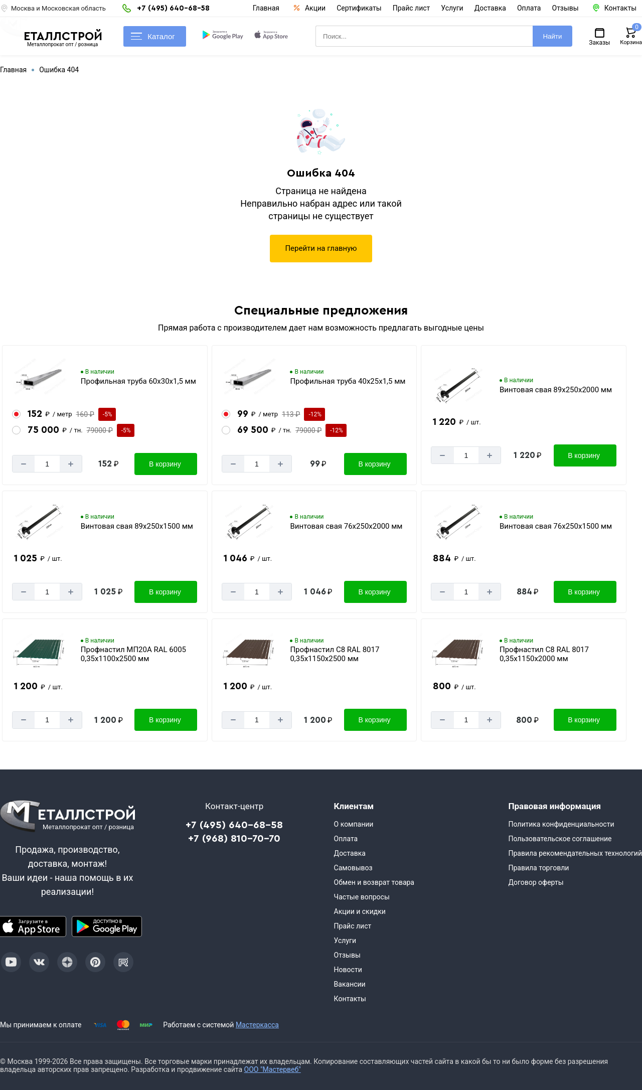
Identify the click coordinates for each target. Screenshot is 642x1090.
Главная (266, 8)
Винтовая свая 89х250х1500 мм (137, 526)
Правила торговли (538, 868)
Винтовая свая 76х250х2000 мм (346, 526)
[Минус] (24, 463)
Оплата (529, 8)
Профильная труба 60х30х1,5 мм (138, 381)
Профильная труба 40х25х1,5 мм (347, 381)
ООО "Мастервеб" (272, 1069)
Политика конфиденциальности (561, 824)
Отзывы (565, 8)
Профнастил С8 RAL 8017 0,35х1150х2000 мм (544, 654)
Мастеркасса (257, 1025)
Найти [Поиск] (552, 36)
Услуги (452, 8)
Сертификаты (359, 8)
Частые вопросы (362, 897)
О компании (354, 824)
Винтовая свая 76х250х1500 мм (556, 526)
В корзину (165, 464)
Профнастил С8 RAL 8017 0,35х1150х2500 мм (334, 654)
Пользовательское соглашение (559, 839)
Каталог (153, 36)
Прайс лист (411, 8)
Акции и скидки (360, 911)
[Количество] (47, 463)
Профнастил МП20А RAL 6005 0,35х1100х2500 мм (133, 654)
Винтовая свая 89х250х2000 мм (556, 389)
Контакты (350, 999)
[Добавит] (71, 463)
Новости (348, 970)
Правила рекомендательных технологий (575, 853)
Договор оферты (535, 882)
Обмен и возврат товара (374, 882)
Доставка (490, 8)
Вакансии (350, 984)
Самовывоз (353, 868)
